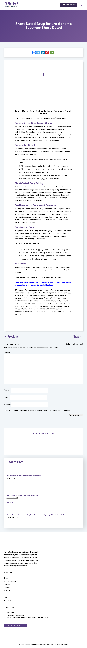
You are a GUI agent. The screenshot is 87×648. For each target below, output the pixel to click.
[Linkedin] (43, 52)
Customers (7, 588)
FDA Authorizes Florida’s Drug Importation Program (24, 475)
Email (7, 397)
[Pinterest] (47, 52)
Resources (7, 594)
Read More (10, 483)
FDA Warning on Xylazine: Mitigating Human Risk (22, 495)
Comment (8, 352)
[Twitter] (38, 52)
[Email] (52, 52)
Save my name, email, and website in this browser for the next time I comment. (38, 410)
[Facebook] (34, 52)
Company (7, 591)
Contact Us (8, 600)
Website (7, 404)
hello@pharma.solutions (15, 615)
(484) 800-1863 (12, 612)
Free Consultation (68, 5)
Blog (5, 597)
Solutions (7, 584)
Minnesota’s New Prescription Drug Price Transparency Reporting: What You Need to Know (37, 515)
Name (7, 390)
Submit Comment (76, 415)
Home (6, 578)
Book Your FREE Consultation (15, 625)
